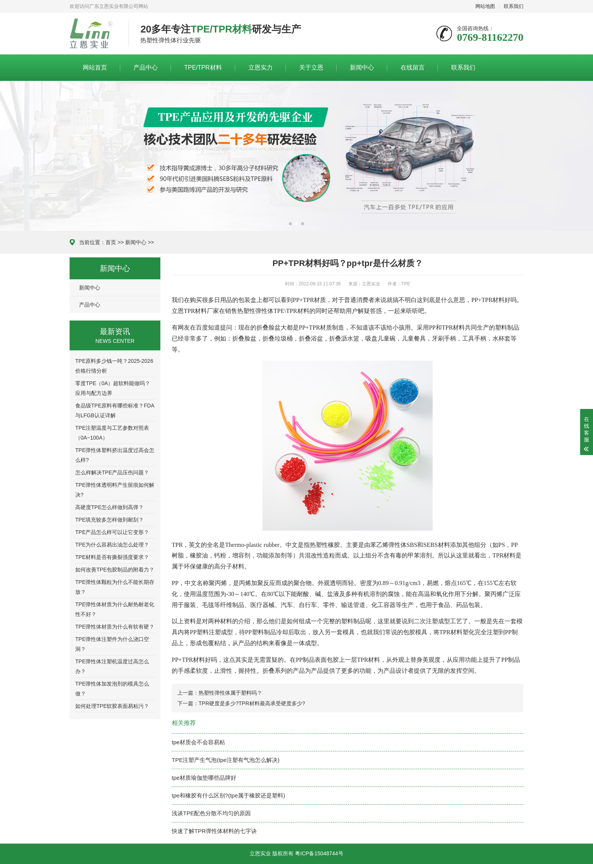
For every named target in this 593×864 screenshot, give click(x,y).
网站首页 (95, 67)
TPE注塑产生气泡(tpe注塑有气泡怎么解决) (225, 760)
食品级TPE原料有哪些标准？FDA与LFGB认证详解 (114, 410)
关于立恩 (311, 67)
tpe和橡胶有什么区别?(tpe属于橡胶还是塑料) (228, 795)
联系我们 (513, 6)
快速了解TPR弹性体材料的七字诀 (214, 831)
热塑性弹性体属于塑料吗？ (230, 693)
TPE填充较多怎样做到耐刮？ (109, 520)
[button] (290, 223)
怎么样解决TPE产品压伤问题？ (112, 472)
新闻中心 (362, 67)
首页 (111, 242)
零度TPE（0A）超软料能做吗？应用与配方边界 (112, 388)
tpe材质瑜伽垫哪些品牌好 (204, 777)
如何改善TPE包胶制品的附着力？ (114, 570)
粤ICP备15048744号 (319, 853)
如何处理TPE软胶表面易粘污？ (112, 706)
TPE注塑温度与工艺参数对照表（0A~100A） (112, 433)
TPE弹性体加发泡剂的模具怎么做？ (112, 689)
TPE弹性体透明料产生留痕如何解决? (114, 490)
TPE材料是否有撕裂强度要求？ (112, 557)
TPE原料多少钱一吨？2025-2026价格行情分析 (114, 366)
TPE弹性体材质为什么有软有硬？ (114, 627)
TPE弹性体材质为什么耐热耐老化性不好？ (114, 609)
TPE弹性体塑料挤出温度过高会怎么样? (114, 455)
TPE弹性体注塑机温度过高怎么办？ (112, 666)
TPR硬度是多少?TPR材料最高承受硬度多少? (252, 703)
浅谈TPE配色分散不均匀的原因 (211, 813)
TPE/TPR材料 (203, 67)
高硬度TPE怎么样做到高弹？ (109, 507)
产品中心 (146, 67)
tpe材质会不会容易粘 (198, 742)
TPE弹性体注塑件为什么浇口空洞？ (112, 644)
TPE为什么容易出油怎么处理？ (112, 545)
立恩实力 (260, 67)
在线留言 (413, 67)
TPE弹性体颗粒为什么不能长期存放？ (114, 587)
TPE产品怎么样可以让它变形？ (112, 532)
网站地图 (485, 6)
